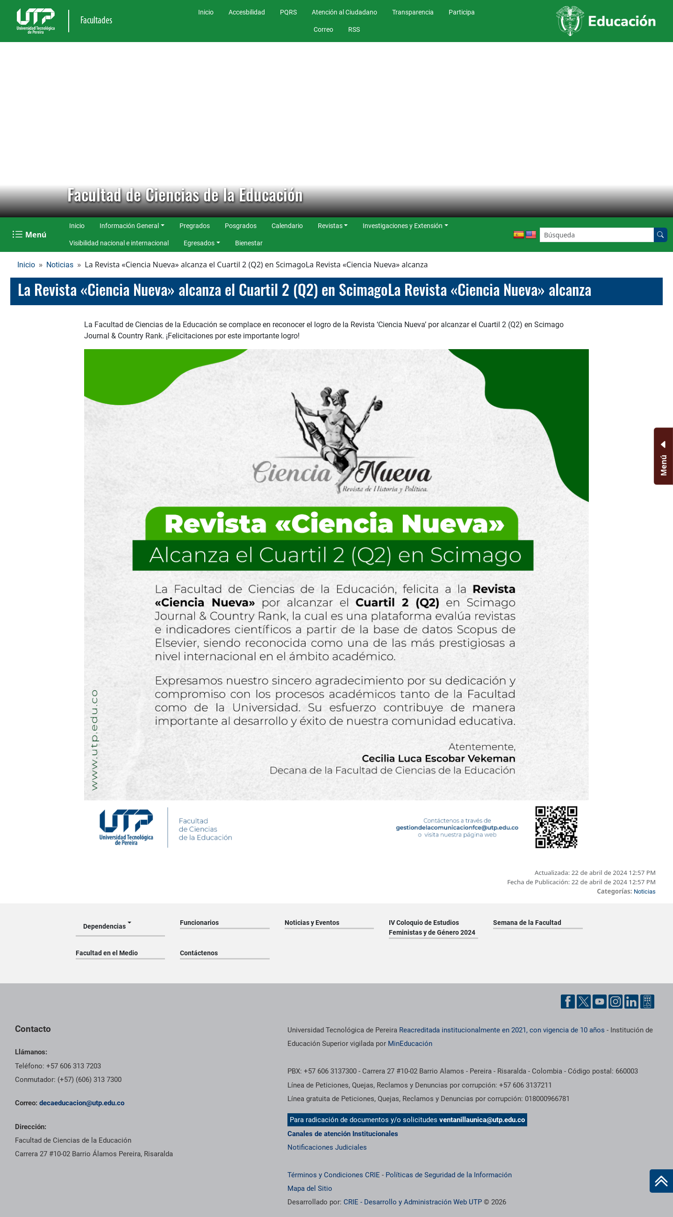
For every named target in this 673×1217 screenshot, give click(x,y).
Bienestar (249, 243)
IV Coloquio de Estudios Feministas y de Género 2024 (432, 927)
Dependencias (104, 926)
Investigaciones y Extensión (403, 225)
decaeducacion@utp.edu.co (81, 1103)
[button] (14, 129)
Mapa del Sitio (309, 1188)
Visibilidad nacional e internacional (119, 243)
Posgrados (241, 225)
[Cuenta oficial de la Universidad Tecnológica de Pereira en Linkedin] (631, 1002)
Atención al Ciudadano (344, 12)
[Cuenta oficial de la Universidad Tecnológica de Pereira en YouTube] (600, 1002)
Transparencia (413, 12)
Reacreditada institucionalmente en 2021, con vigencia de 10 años (502, 1030)
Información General (129, 225)
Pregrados (194, 225)
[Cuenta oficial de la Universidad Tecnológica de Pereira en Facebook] (568, 1002)
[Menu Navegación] (30, 234)
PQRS (288, 12)
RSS (354, 29)
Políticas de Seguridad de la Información (449, 1175)
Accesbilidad (247, 12)
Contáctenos (199, 953)
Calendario (287, 225)
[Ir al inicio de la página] (661, 1181)
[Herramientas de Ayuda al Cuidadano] (647, 1002)
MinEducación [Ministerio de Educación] (410, 1043)
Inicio (206, 12)
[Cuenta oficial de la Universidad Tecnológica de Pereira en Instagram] (616, 1002)
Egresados (199, 243)
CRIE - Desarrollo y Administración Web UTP (413, 1202)
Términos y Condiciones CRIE (333, 1175)
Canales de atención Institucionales (342, 1134)
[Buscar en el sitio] (660, 235)
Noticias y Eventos (312, 922)
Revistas (330, 225)
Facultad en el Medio (107, 953)
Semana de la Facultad (527, 922)
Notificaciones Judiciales (327, 1147)
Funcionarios (199, 922)
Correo (323, 29)
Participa (462, 12)
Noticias (59, 264)
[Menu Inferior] (662, 456)
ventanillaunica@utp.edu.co (482, 1120)
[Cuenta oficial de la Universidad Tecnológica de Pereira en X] (584, 1002)
